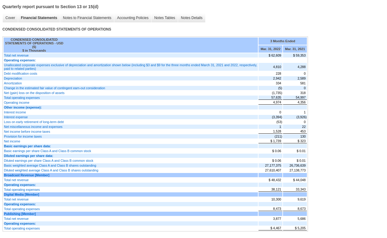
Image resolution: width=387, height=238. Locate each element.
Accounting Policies (132, 18)
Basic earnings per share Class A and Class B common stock (47, 151)
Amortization (13, 83)
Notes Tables (164, 18)
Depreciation (13, 78)
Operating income (16, 102)
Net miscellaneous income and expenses (33, 127)
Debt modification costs (20, 73)
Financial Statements (39, 18)
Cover (10, 18)
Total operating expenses (22, 97)
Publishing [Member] (20, 214)
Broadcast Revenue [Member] (26, 175)
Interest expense (16, 117)
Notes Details (191, 18)
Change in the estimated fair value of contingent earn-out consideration (54, 88)
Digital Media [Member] (21, 194)
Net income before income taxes (27, 131)
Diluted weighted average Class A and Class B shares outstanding (51, 170)
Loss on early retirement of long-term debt (34, 122)
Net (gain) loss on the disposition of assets (34, 93)
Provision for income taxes (23, 136)
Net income (12, 141)
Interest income (15, 112)
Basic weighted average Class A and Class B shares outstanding (50, 165)
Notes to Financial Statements (87, 18)
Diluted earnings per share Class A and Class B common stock (48, 160)
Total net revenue (16, 55)
